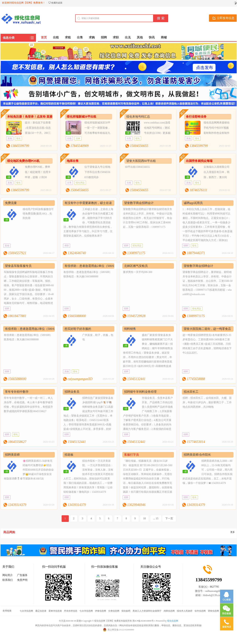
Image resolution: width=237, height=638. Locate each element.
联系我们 (7, 580)
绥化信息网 (172, 621)
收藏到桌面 (56, 2)
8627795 (214, 586)
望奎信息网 (213, 611)
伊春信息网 (100, 611)
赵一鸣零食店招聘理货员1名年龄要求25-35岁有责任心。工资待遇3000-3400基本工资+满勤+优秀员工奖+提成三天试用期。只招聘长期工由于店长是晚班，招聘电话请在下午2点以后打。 (207, 344)
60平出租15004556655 (137, 167)
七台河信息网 (26, 611)
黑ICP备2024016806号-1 (143, 621)
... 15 (155, 518)
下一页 (169, 518)
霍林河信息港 (55, 611)
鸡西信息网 (169, 611)
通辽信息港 (40, 611)
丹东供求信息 (70, 611)
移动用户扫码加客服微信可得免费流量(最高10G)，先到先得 (38, 213)
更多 (232, 532)
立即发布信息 (225, 18)
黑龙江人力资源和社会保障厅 (147, 611)
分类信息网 (113, 611)
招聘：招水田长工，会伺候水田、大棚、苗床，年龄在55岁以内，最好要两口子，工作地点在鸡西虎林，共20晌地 (207, 402)
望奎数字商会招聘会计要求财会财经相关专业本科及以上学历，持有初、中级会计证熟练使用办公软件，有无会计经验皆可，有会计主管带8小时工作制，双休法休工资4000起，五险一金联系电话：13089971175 (147, 218)
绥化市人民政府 (184, 611)
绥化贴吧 (126, 611)
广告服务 (22, 575)
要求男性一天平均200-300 (137, 272)
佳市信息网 (200, 611)
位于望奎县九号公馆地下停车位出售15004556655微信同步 (97, 172)
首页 (44, 37)
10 (144, 518)
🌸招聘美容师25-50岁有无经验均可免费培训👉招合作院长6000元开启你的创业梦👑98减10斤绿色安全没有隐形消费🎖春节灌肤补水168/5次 (29, 470)
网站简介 (7, 575)
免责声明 (22, 580)
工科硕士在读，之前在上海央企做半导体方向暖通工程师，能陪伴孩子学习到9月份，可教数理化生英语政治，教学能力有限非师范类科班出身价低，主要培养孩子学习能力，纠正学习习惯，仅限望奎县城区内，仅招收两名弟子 (88, 222)
